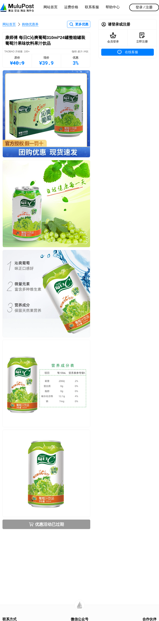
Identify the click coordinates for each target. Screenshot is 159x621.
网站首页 (50, 7)
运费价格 (71, 7)
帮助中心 (113, 7)
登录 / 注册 (144, 7)
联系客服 (92, 7)
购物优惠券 (30, 24)
